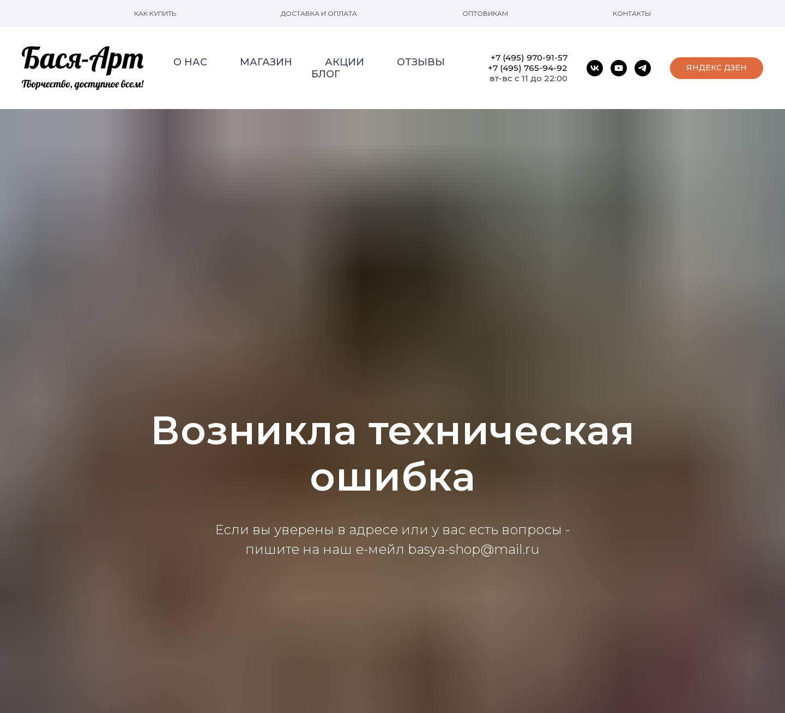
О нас (190, 62)
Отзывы (421, 62)
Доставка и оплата (319, 13)
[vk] (595, 68)
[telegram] (643, 68)
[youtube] (619, 68)
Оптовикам (485, 13)
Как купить (155, 13)
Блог (325, 74)
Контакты (632, 13)
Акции (344, 62)
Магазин (266, 62)
